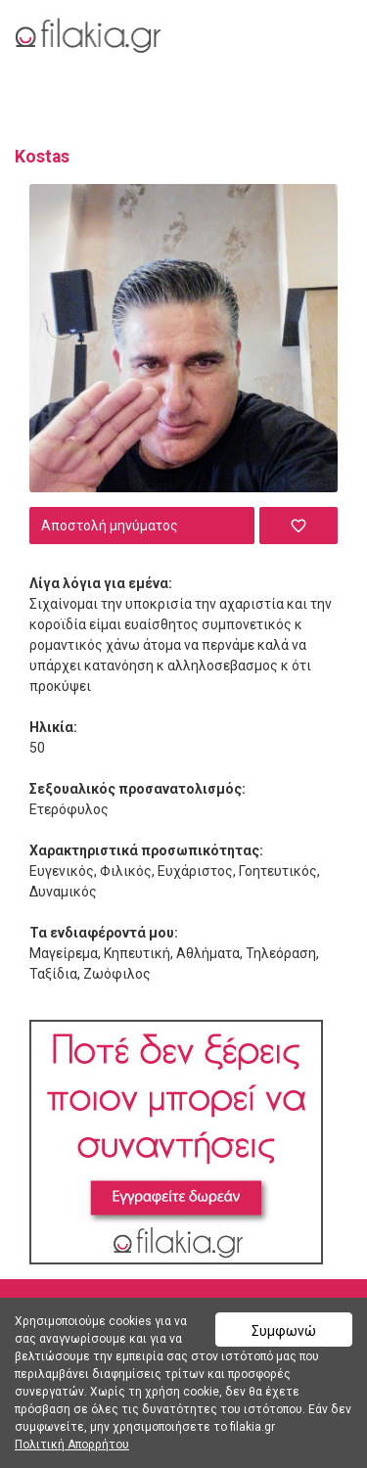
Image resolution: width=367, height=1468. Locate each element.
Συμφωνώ (284, 1331)
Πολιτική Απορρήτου (72, 1444)
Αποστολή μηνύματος (109, 525)
